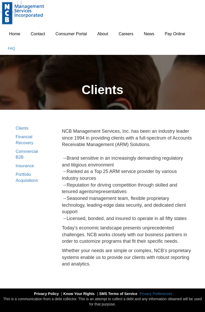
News (149, 34)
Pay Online (175, 34)
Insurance (25, 166)
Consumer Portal (71, 34)
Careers (126, 34)
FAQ (11, 48)
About (102, 34)
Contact (38, 34)
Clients (22, 128)
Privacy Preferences (156, 294)
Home (14, 34)
